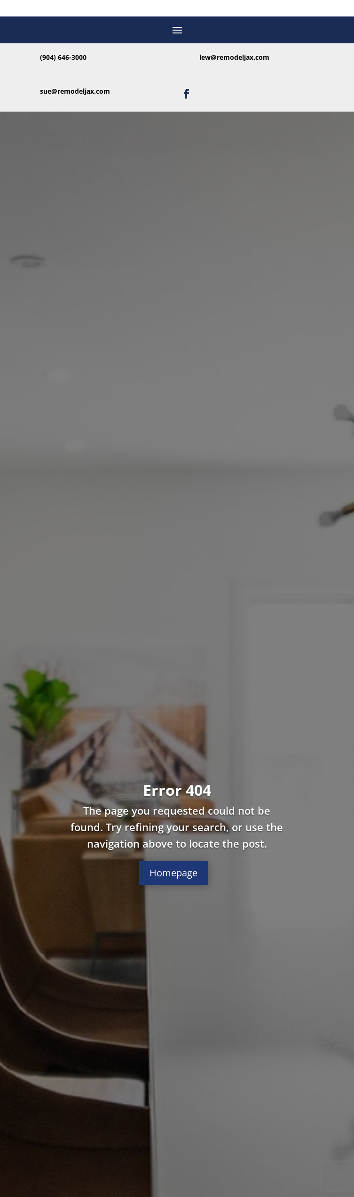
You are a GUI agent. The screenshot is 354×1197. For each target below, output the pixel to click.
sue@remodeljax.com (75, 91)
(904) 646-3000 (63, 57)
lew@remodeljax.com (234, 57)
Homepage (173, 872)
